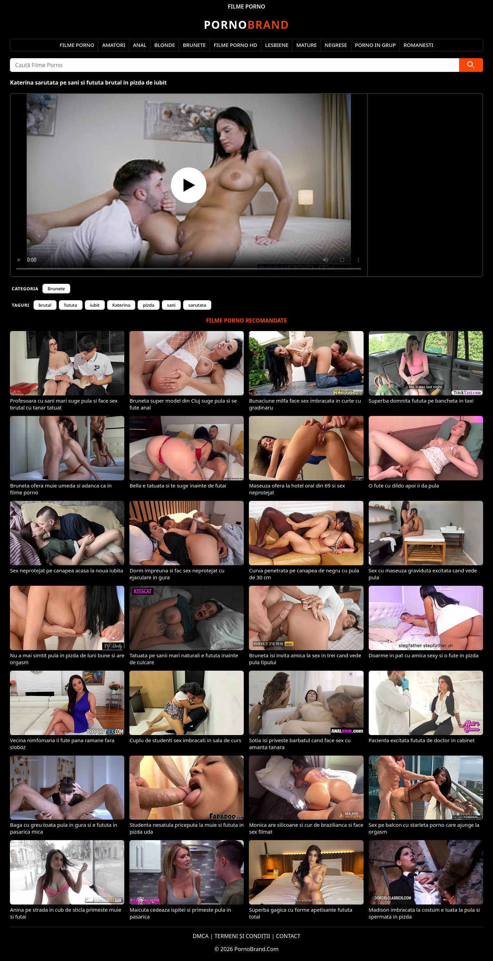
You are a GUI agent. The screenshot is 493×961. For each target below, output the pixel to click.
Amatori (113, 44)
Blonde (164, 44)
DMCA (201, 936)
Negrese (336, 44)
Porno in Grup (375, 44)
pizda (148, 305)
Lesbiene (276, 44)
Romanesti (418, 44)
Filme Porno (77, 44)
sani (171, 305)
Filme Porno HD (235, 44)
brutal (45, 305)
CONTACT (288, 936)
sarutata (197, 305)
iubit (95, 305)
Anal (139, 44)
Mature (306, 44)
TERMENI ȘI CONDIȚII (242, 936)
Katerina (121, 305)
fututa (70, 305)
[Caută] (471, 65)
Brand (246, 24)
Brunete (194, 44)
